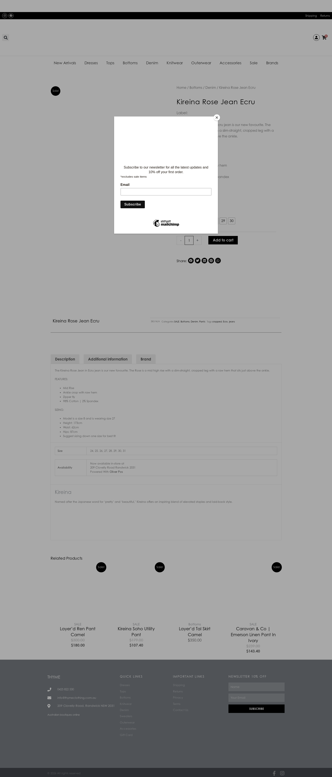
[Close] (217, 117)
